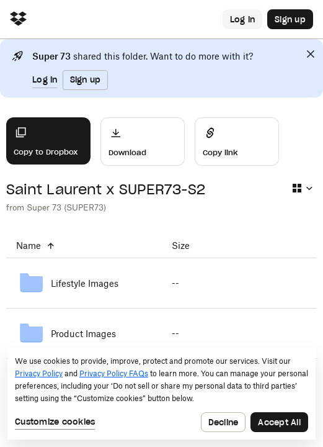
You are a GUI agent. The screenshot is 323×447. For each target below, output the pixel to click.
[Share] (237, 141)
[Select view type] (302, 188)
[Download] (142, 141)
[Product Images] (84, 333)
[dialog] (161, 394)
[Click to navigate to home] (18, 19)
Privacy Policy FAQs (113, 373)
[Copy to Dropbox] (48, 141)
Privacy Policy (39, 373)
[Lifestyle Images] (84, 283)
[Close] (311, 54)
